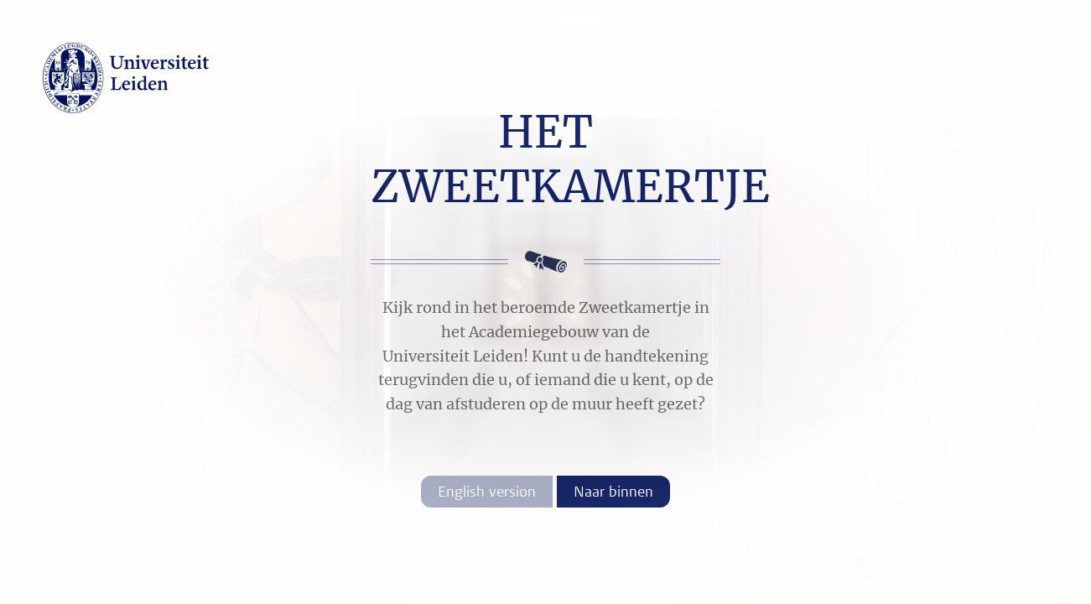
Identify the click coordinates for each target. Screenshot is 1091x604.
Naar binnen (613, 491)
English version (487, 491)
